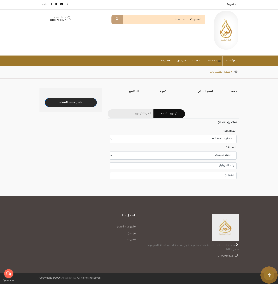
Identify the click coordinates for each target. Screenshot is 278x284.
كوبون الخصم (169, 113)
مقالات (196, 61)
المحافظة (230, 131)
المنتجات (214, 61)
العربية (232, 4)
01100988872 (226, 256)
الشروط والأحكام (126, 227)
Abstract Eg (68, 278)
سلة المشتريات (221, 72)
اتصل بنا (165, 61)
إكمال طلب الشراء (71, 102)
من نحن (181, 61)
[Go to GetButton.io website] (8, 280)
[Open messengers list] (8, 273)
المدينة (231, 147)
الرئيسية (230, 61)
